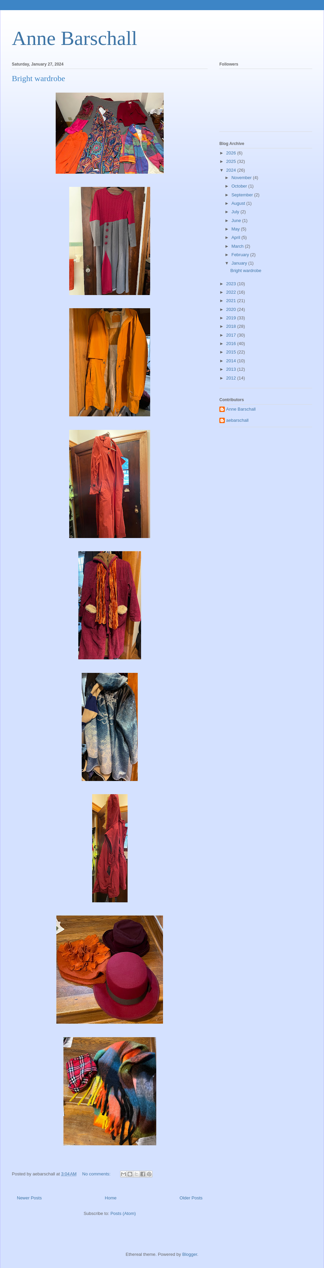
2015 (231, 352)
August (239, 203)
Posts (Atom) (123, 1213)
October (240, 186)
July (236, 211)
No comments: (97, 1173)
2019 (231, 317)
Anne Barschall (74, 38)
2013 (231, 369)
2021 (231, 300)
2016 (231, 343)
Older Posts (191, 1197)
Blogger (189, 1254)
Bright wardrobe (38, 78)
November (242, 177)
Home (111, 1197)
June (237, 220)
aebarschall (237, 420)
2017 (231, 335)
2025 (231, 161)
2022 (231, 292)
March (238, 246)
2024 (231, 170)
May (236, 228)
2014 (231, 360)
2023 (231, 283)
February (241, 254)
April (237, 237)
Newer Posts (29, 1197)
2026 (231, 152)
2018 (231, 326)
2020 (231, 309)
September (243, 194)
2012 (231, 378)
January (240, 263)
